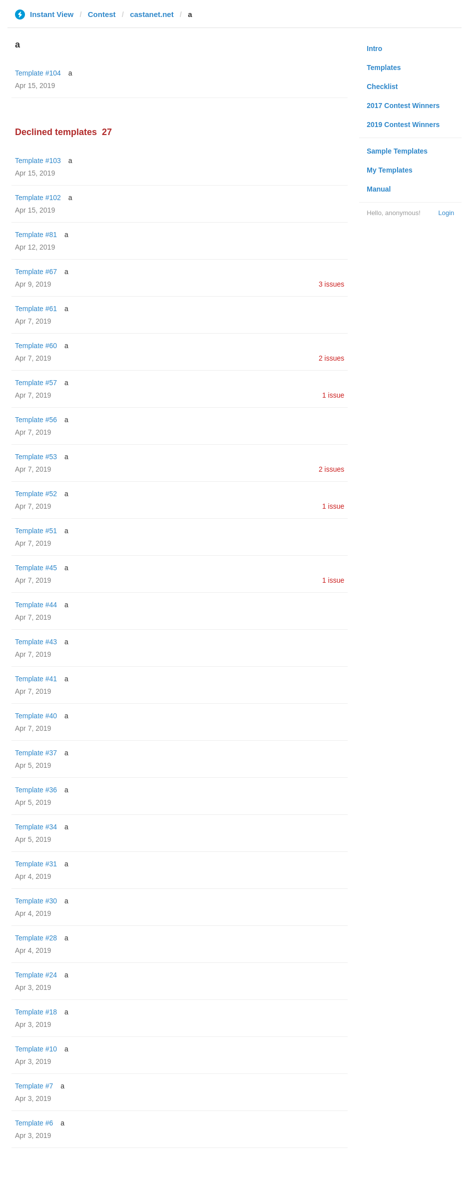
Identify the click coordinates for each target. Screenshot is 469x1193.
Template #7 (34, 1086)
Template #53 (36, 457)
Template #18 (36, 1012)
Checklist (382, 87)
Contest (102, 14)
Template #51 (36, 531)
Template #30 (36, 901)
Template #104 (38, 73)
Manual (379, 189)
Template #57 (36, 383)
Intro (374, 49)
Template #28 (36, 938)
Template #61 (36, 309)
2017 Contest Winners (403, 106)
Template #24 (36, 975)
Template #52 (36, 494)
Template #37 (36, 753)
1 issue (333, 395)
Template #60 (36, 346)
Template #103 (38, 161)
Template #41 (36, 679)
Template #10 (36, 1049)
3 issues (331, 284)
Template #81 (36, 235)
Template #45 (36, 568)
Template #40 (36, 716)
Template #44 (36, 605)
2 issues (331, 358)
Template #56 (36, 420)
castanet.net (152, 14)
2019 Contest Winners (403, 125)
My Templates (390, 170)
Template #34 (36, 827)
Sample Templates (397, 151)
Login (446, 213)
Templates (384, 68)
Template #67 (36, 272)
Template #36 (36, 790)
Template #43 (36, 642)
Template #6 (34, 1123)
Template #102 (38, 198)
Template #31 (36, 864)
